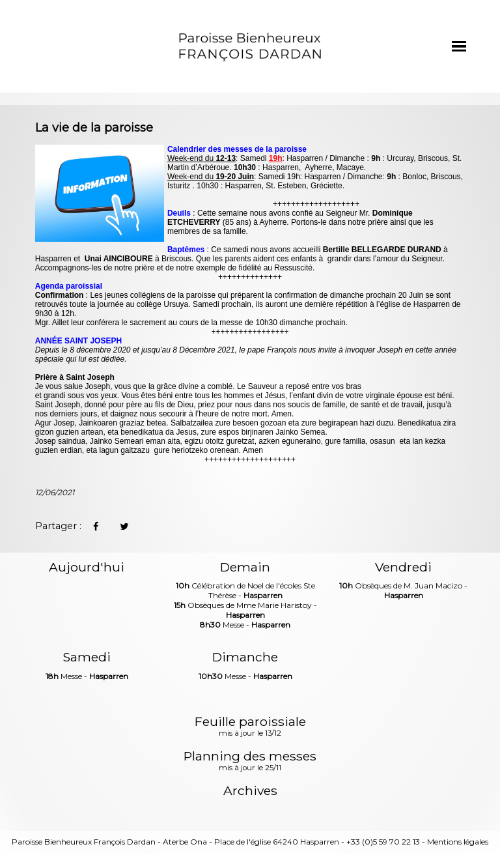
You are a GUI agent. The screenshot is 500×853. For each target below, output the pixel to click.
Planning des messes (250, 761)
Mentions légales (457, 841)
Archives (250, 791)
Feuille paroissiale (250, 727)
